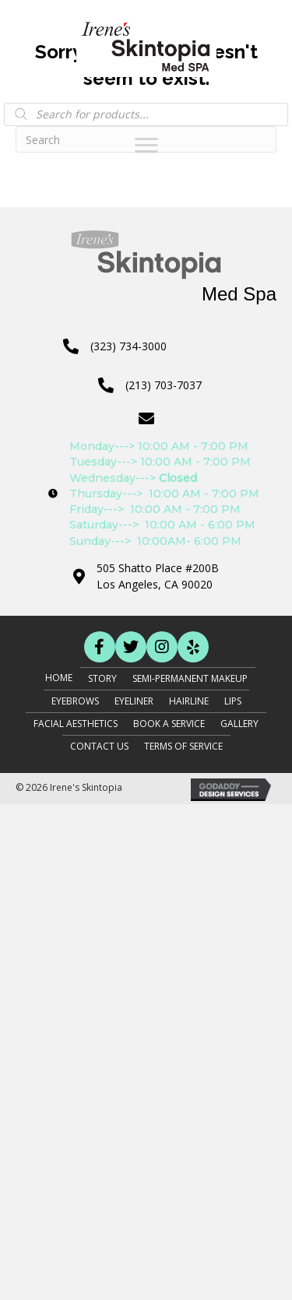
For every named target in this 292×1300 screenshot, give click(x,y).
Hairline (189, 701)
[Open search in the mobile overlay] (146, 114)
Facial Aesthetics (75, 723)
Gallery (239, 723)
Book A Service (169, 723)
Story (102, 678)
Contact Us (99, 746)
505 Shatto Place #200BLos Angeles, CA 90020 (158, 575)
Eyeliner (133, 701)
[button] (99, 646)
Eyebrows (75, 701)
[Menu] (146, 145)
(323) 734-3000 (128, 346)
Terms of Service (183, 746)
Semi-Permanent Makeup (190, 678)
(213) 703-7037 (163, 385)
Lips (232, 701)
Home (58, 677)
